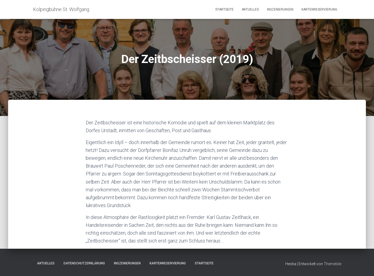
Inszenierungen (280, 9)
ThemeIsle (332, 264)
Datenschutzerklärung (84, 263)
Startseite (224, 9)
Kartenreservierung (319, 9)
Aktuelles (250, 9)
